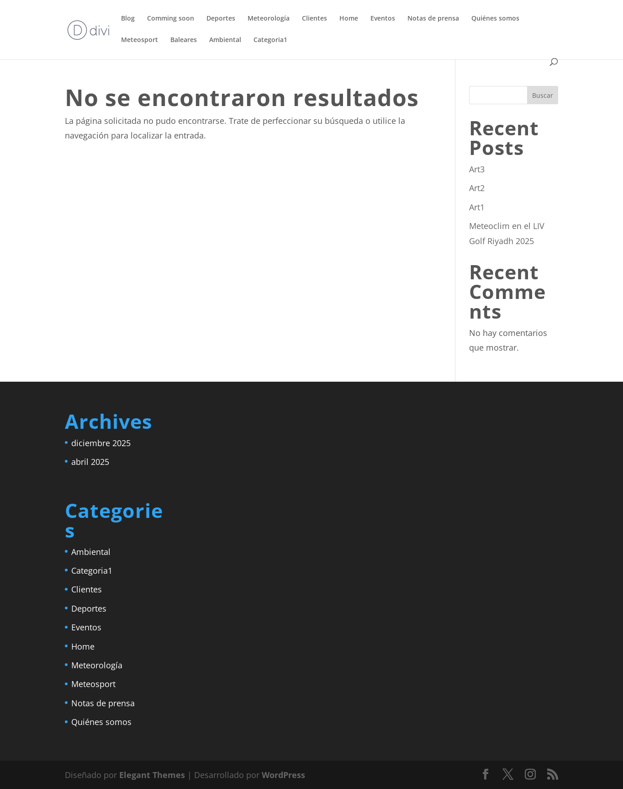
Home (348, 18)
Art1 (477, 207)
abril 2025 (90, 461)
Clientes (314, 18)
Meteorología (269, 18)
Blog (128, 18)
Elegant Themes (152, 774)
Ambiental (225, 40)
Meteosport (139, 40)
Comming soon (170, 18)
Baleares (183, 40)
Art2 (477, 187)
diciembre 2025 (101, 442)
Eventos (382, 18)
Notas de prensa (433, 18)
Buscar (542, 95)
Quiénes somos (495, 18)
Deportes (220, 18)
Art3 (477, 169)
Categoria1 (270, 40)
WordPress (283, 774)
